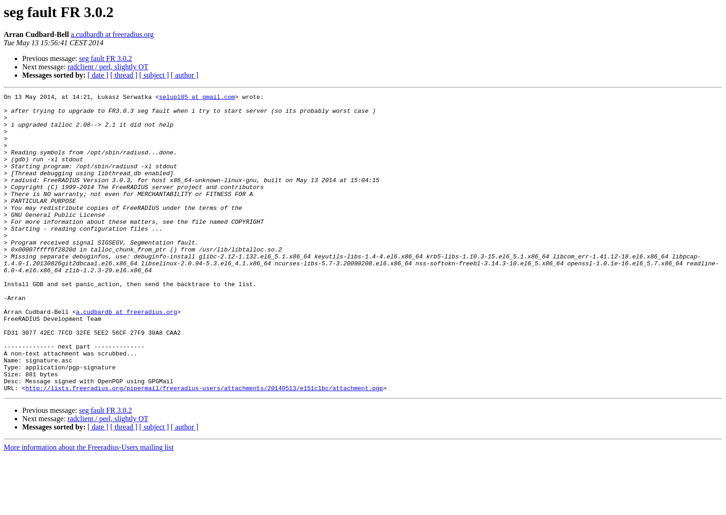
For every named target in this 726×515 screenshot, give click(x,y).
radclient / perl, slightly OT (108, 67)
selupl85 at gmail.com (197, 98)
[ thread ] (124, 75)
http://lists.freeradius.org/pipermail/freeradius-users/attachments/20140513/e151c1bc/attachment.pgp (204, 447)
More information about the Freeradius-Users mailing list (89, 507)
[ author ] (185, 75)
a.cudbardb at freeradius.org (112, 34)
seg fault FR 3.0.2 (105, 58)
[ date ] (98, 75)
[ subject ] (154, 75)
